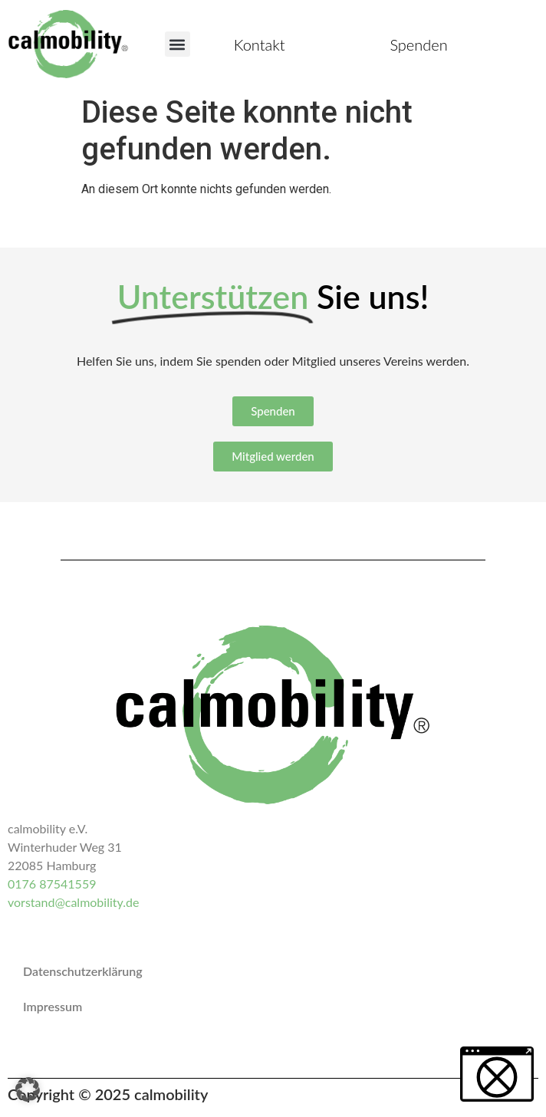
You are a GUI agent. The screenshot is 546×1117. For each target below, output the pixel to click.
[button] (177, 44)
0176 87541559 (52, 883)
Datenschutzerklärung (83, 971)
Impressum (52, 1006)
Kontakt (259, 44)
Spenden (418, 44)
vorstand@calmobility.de (73, 902)
